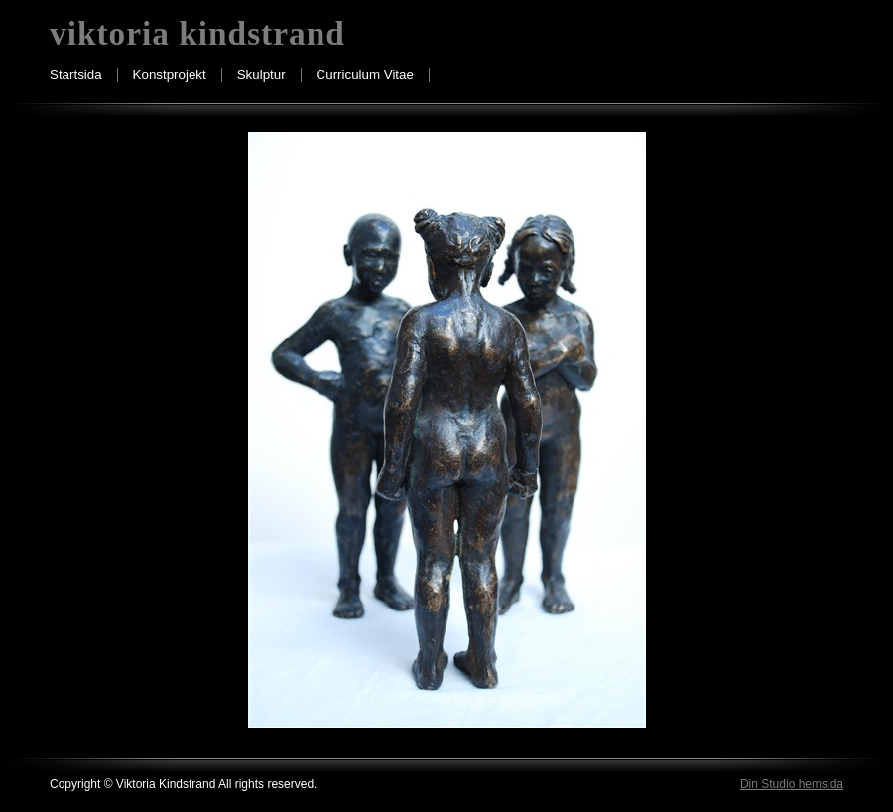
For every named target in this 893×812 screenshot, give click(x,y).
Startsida (76, 75)
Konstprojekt (169, 75)
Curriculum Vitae (365, 75)
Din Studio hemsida (791, 784)
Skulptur (261, 75)
